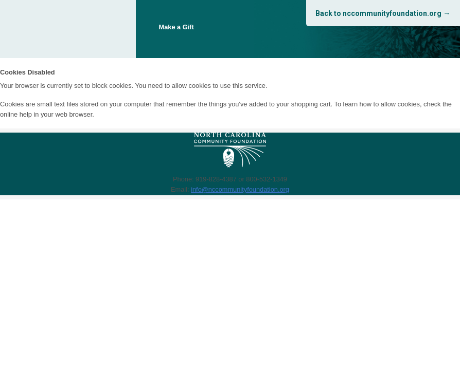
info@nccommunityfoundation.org (240, 189)
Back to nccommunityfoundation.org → (382, 13)
